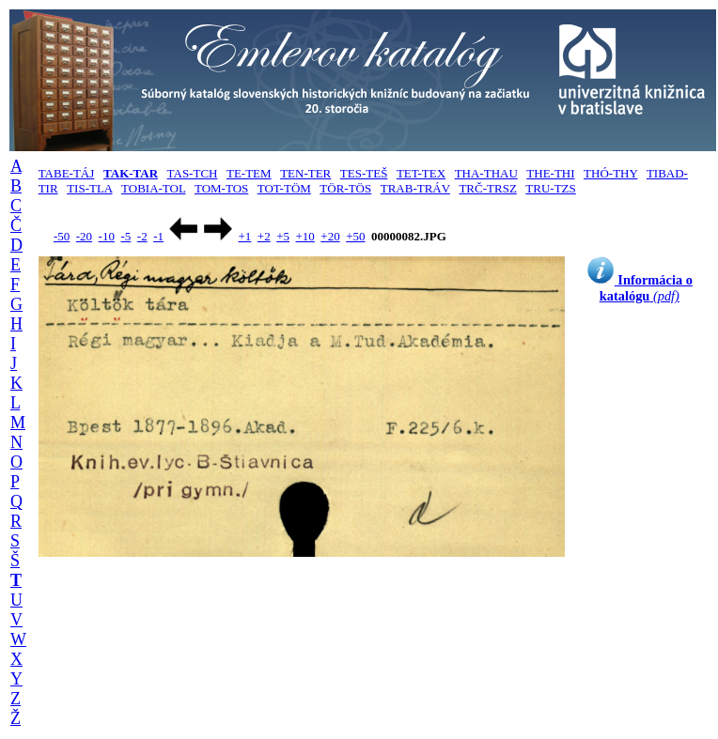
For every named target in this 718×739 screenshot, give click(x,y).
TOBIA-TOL (153, 188)
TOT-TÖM (284, 188)
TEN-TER (305, 173)
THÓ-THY (610, 173)
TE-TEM (249, 173)
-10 (107, 236)
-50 (62, 236)
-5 (125, 236)
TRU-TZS (550, 188)
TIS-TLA (89, 188)
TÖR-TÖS (345, 188)
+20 (329, 236)
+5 (282, 236)
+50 (355, 236)
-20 (84, 236)
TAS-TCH (192, 173)
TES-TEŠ (364, 173)
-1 (158, 236)
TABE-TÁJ (67, 173)
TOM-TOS (221, 188)
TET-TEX (421, 173)
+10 (305, 236)
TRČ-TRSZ (487, 188)
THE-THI (550, 173)
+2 (264, 236)
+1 (244, 236)
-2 (142, 236)
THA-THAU (486, 173)
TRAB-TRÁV (415, 188)
